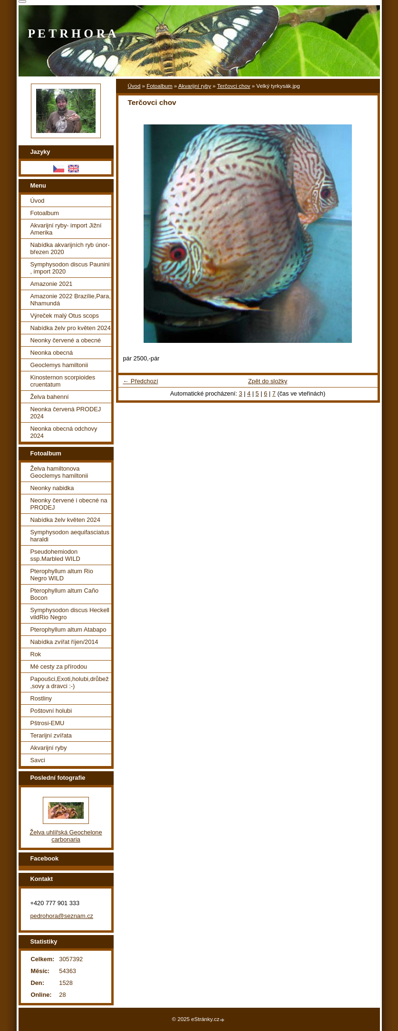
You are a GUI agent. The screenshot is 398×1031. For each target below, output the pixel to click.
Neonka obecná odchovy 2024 (63, 432)
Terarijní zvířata (51, 735)
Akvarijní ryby (194, 86)
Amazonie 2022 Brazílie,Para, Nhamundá (70, 300)
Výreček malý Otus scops (64, 315)
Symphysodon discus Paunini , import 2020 (70, 268)
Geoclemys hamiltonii (59, 365)
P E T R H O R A (72, 33)
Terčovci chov (234, 86)
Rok (35, 654)
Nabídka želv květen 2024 (65, 519)
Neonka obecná (51, 352)
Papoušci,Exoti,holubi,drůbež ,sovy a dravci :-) (69, 682)
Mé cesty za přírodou (58, 666)
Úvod (134, 86)
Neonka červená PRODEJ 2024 (65, 413)
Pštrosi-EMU (47, 723)
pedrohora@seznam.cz (62, 915)
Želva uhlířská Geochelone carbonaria (65, 836)
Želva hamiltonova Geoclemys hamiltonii (59, 472)
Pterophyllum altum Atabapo (68, 629)
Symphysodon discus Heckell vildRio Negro (69, 613)
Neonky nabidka (52, 488)
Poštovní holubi (51, 710)
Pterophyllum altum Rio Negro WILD (61, 575)
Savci (37, 760)
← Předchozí (140, 381)
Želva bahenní (49, 396)
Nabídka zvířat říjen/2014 (64, 641)
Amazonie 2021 (51, 283)
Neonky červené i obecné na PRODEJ (68, 504)
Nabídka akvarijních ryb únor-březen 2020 (70, 248)
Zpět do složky (268, 381)
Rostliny (41, 698)
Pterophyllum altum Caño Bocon (64, 594)
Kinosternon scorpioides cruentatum (63, 381)
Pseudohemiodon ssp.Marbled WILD (55, 555)
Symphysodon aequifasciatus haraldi (69, 536)
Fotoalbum (159, 86)
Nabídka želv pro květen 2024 (70, 327)
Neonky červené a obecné (65, 340)
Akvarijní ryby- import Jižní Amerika (66, 229)
